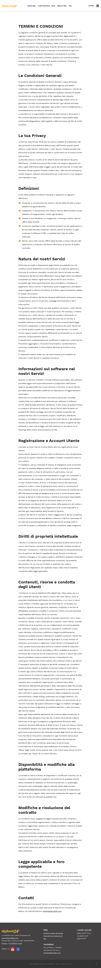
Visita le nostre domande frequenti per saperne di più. (53, 935)
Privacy (4, 943)
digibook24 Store (84, 933)
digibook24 (81, 938)
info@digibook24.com (52, 911)
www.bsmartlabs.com (10, 938)
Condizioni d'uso (15, 943)
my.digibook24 (82, 936)
